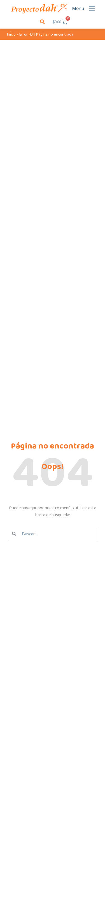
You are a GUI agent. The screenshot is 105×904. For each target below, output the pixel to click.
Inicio (11, 34)
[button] (42, 21)
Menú (78, 8)
